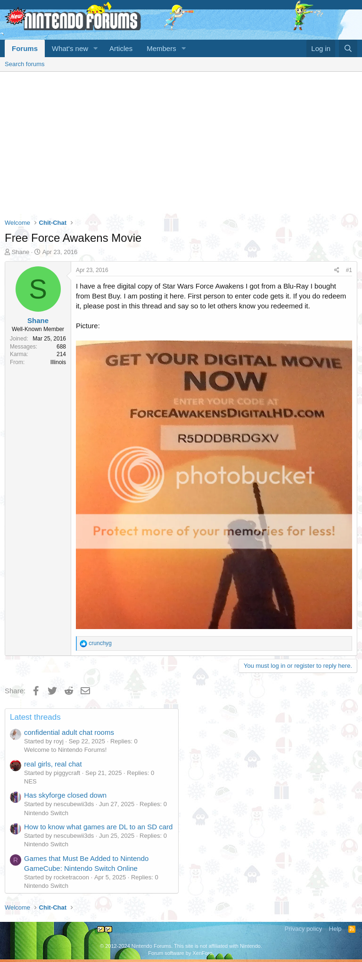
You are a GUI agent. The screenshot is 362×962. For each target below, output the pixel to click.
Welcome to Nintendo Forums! (65, 749)
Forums (25, 48)
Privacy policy (303, 928)
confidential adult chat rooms (69, 732)
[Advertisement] (181, 143)
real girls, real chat (53, 764)
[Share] (337, 270)
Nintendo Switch (46, 813)
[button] (95, 48)
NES (30, 781)
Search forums (25, 64)
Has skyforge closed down (65, 795)
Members (161, 48)
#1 (349, 270)
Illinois (58, 362)
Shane (21, 251)
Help (335, 928)
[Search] (348, 48)
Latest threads (35, 717)
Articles (120, 48)
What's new (70, 48)
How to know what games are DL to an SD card (98, 827)
